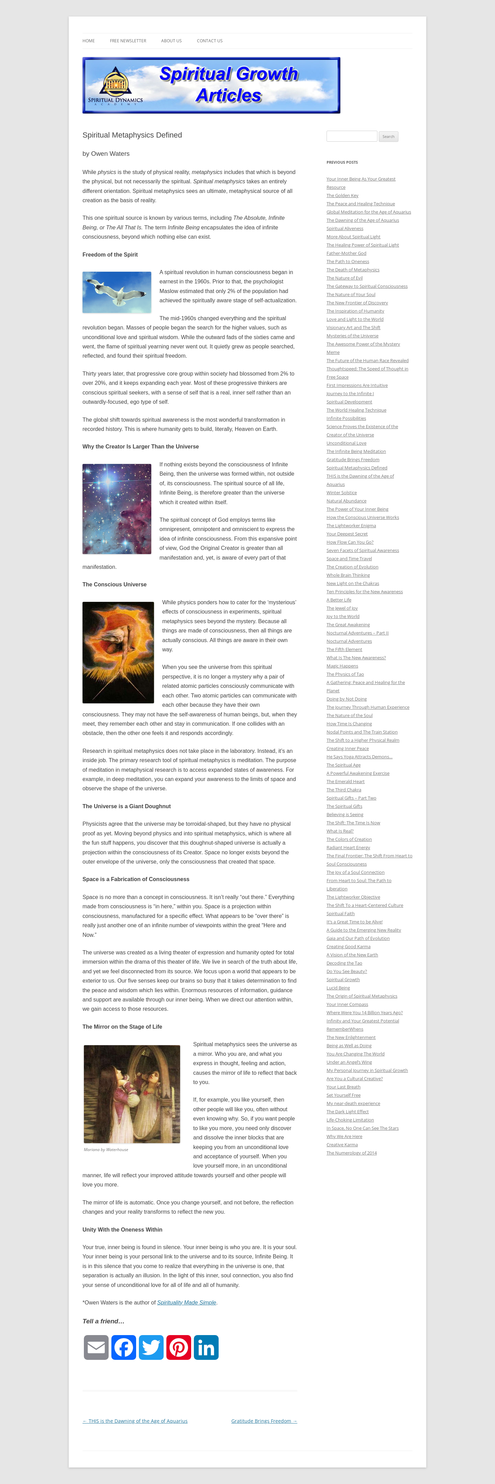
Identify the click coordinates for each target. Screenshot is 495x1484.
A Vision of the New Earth (352, 955)
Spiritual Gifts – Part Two (351, 798)
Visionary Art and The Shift (354, 327)
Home (88, 41)
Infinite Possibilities (346, 418)
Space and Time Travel (349, 558)
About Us (171, 41)
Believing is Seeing (345, 814)
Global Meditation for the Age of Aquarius (369, 212)
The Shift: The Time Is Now (353, 823)
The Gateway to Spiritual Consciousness (367, 286)
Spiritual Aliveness (345, 228)
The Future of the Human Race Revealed (368, 360)
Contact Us (210, 41)
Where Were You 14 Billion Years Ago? (365, 1012)
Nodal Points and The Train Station (362, 732)
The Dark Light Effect (348, 1111)
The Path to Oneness (348, 261)
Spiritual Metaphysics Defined (357, 468)
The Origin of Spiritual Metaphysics (362, 996)
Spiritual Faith (341, 913)
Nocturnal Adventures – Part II (358, 633)
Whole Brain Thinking (348, 575)
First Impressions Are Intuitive (357, 385)
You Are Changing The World (356, 1054)
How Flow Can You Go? (350, 542)
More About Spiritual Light (354, 237)
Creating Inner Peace (348, 748)
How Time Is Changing (349, 724)
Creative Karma (342, 1144)
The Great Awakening (348, 624)
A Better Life (339, 600)
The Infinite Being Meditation (356, 451)
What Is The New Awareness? (356, 657)
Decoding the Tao (344, 963)
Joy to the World (343, 616)
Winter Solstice (342, 492)
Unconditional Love (346, 443)
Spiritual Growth (343, 979)
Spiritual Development (349, 402)
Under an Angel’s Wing (349, 1062)
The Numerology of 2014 (352, 1153)
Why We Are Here (344, 1136)
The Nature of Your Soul (351, 294)
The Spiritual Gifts (344, 806)
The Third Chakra (344, 790)
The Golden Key (343, 195)
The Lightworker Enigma (351, 525)
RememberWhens (345, 1029)
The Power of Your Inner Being (357, 509)
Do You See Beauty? (347, 971)
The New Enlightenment (351, 1037)
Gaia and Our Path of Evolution (358, 938)
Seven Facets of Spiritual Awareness (363, 550)
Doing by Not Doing (347, 699)
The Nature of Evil (345, 278)
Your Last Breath (344, 1087)
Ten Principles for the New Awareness (365, 591)
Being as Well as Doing (349, 1045)
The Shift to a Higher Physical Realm (363, 740)
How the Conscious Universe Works (363, 517)
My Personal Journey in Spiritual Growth (367, 1070)
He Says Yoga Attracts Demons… (360, 757)
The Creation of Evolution (352, 567)
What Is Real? (340, 831)
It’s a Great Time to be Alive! (355, 922)
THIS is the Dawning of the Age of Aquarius (135, 1421)
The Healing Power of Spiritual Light (363, 245)
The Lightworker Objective (353, 897)
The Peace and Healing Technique (361, 204)
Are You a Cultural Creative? (355, 1078)
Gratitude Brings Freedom (264, 1421)
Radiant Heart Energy (348, 847)
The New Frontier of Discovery (357, 303)
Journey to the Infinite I (350, 393)
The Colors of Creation (349, 839)
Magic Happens (342, 666)
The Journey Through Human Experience (368, 707)
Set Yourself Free (344, 1095)
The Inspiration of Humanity (355, 311)
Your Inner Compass (347, 1004)
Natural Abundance (346, 501)
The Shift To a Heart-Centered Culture (365, 905)
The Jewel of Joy (342, 608)
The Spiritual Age (344, 765)
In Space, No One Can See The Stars (363, 1128)
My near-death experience (353, 1103)
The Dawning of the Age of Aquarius (363, 220)
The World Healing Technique (356, 410)
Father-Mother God (346, 253)
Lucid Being (338, 988)
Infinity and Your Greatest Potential (363, 1021)
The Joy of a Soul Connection (356, 872)
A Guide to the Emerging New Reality (364, 930)
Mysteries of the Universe (352, 336)
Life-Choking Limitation (350, 1120)
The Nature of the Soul (350, 715)
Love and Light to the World (355, 319)
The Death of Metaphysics (353, 270)
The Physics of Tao (345, 674)
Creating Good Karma (349, 946)
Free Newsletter (128, 41)
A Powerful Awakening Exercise (358, 773)
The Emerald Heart (346, 781)
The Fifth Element (344, 649)
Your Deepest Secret (347, 534)
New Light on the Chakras (353, 583)
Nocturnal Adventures (349, 641)
